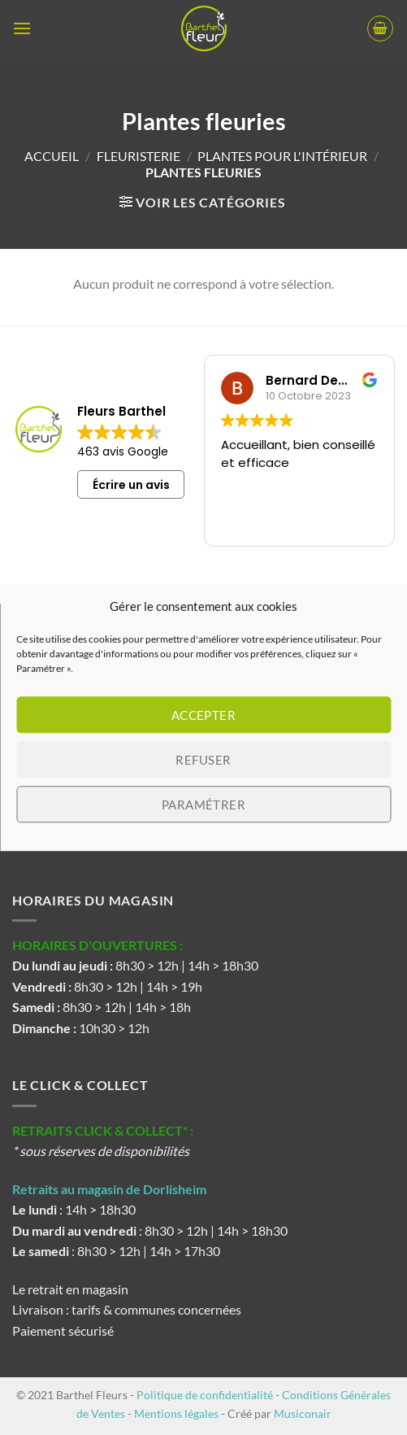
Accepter (203, 715)
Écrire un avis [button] (131, 485)
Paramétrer (204, 804)
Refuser (203, 759)
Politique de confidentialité (204, 1395)
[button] (22, 28)
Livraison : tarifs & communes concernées (126, 1309)
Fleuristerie (138, 156)
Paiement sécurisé (63, 1330)
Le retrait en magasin (70, 1289)
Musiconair (302, 1413)
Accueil (51, 156)
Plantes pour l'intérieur (282, 156)
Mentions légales (176, 1413)
